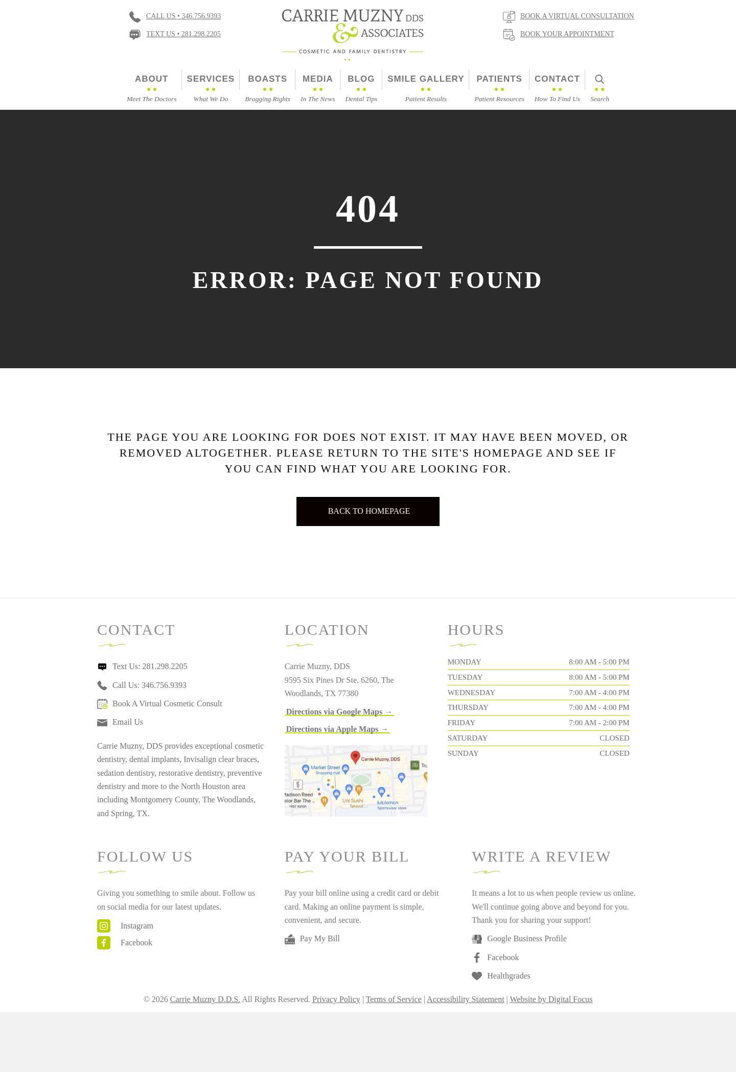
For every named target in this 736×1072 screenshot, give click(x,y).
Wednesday (472, 692)
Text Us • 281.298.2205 (183, 34)
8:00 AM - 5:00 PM (599, 662)
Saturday (468, 738)
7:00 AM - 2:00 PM (599, 723)
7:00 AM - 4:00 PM (599, 692)
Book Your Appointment (567, 34)
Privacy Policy (336, 999)
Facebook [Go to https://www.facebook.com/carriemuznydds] (136, 942)
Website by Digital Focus (551, 999)
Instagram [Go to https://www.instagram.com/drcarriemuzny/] (137, 925)
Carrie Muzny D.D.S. (205, 999)
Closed (614, 738)
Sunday (463, 753)
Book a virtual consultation (577, 16)
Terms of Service (394, 999)
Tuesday (465, 677)
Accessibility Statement (465, 999)
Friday (461, 723)
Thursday (468, 707)
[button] (340, 712)
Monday (464, 662)
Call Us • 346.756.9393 (183, 16)
